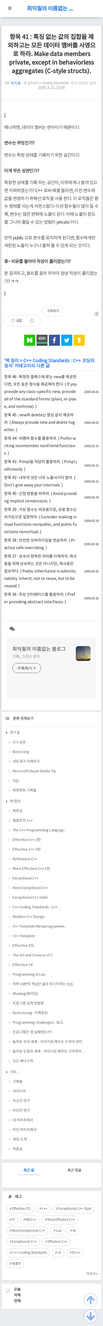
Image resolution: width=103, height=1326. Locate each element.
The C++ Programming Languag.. (39, 830)
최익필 (16, 83)
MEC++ (31, 1220)
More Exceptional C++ (30, 888)
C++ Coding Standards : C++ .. (36, 907)
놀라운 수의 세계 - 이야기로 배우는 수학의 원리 (47, 1042)
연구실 (15, 733)
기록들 (18, 1082)
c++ (45, 1209)
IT (13, 1220)
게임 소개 (20, 1139)
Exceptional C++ (25, 878)
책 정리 (12, 360)
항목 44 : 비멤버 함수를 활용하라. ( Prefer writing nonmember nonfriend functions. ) (40, 446)
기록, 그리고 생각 (26, 657)
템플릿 (16, 1264)
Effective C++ (57, 1242)
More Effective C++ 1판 (31, 869)
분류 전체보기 (23, 719)
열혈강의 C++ (23, 821)
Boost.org (21, 752)
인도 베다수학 (23, 1061)
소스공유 (19, 742)
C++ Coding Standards (29, 1253)
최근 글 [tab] (28, 1171)
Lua (59, 1231)
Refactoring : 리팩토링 (30, 1013)
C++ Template (24, 936)
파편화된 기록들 (25, 790)
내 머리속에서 (23, 1120)
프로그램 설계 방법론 (28, 1003)
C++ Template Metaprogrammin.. (39, 926)
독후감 (18, 811)
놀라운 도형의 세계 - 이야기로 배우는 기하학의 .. (48, 1052)
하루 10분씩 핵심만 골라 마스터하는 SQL (43, 984)
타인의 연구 (21, 1111)
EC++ (76, 1253)
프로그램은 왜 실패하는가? (32, 1032)
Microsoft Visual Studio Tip (34, 771)
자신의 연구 (21, 1101)
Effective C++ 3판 (27, 850)
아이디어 (19, 1091)
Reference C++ (25, 859)
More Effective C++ (61, 1220)
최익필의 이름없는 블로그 (51, 9)
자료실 (18, 1149)
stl (74, 1231)
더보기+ (91, 1274)
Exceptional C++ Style (30, 898)
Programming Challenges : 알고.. (39, 1023)
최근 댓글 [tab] (74, 1171)
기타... (14, 1072)
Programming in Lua (29, 975)
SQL (16, 781)
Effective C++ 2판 (27, 840)
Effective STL (24, 946)
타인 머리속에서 (25, 1130)
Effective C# (23, 965)
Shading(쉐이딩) (25, 994)
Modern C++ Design (28, 917)
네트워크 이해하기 (26, 762)
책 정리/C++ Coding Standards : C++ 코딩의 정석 (59, 83)
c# (59, 1253)
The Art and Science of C (33, 955)
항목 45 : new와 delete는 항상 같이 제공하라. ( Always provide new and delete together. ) (39, 422)
